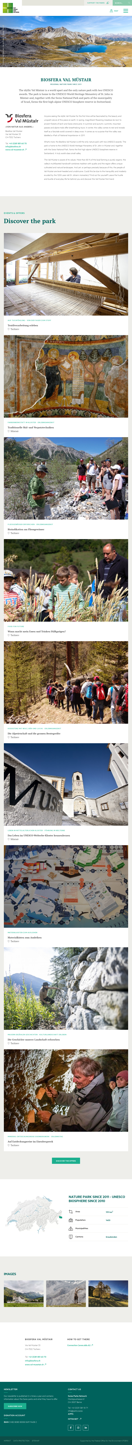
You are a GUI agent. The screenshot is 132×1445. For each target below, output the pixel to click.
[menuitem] (98, 3)
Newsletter (10, 1389)
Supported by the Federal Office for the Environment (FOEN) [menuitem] (104, 1440)
